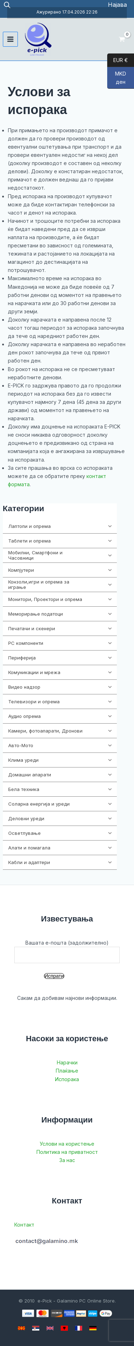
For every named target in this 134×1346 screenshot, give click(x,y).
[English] (50, 1328)
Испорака (67, 1079)
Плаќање (67, 1071)
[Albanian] (64, 1328)
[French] (78, 1328)
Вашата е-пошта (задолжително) (67, 951)
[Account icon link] (117, 5)
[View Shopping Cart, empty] (122, 39)
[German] (92, 1328)
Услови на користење (67, 1144)
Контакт (24, 1225)
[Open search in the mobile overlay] (7, 5)
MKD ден (116, 80)
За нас (67, 1160)
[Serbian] (35, 1328)
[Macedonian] (21, 1328)
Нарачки (67, 1062)
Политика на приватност (67, 1152)
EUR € (117, 60)
